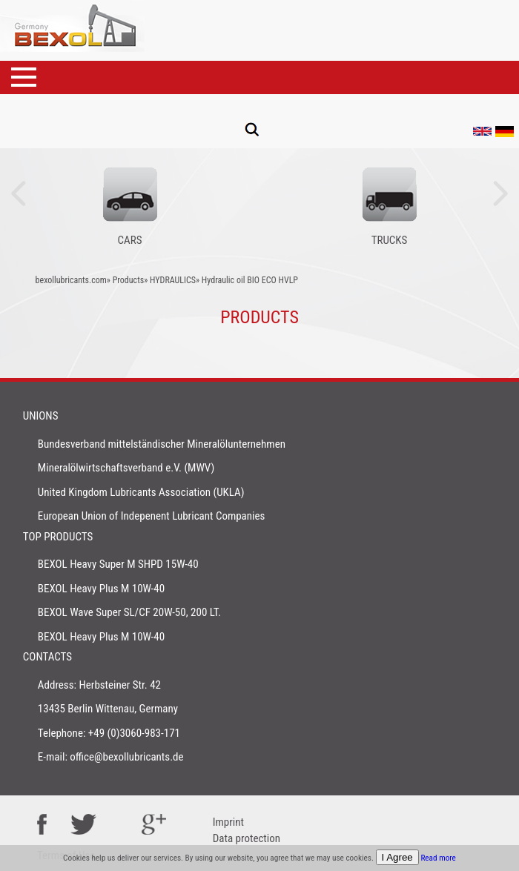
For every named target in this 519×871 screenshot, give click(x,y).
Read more (438, 858)
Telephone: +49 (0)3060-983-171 (109, 733)
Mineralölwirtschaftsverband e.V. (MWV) (126, 467)
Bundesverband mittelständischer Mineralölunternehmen (161, 444)
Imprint (228, 822)
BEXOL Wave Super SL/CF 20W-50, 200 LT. (129, 612)
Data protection (246, 838)
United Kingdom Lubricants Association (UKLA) (141, 492)
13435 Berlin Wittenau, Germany (108, 708)
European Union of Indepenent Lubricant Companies (151, 516)
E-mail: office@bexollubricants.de (111, 757)
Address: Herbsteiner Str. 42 (99, 685)
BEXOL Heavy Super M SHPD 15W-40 (118, 564)
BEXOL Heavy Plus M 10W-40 (101, 588)
